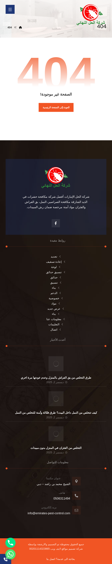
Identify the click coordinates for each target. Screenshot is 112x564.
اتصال (56, 329)
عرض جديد (55, 308)
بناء (56, 287)
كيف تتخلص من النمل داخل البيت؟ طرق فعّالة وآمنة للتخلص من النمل (56, 412)
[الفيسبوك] (56, 223)
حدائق (56, 277)
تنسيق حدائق (56, 272)
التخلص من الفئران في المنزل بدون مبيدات (56, 447)
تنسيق (56, 282)
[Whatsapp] (10, 554)
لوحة (56, 266)
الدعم (56, 293)
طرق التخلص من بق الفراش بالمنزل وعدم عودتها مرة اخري (56, 377)
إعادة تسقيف (56, 261)
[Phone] (10, 543)
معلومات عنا (55, 319)
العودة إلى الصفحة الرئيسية (56, 107)
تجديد (56, 256)
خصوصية (56, 298)
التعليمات (56, 324)
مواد (56, 303)
